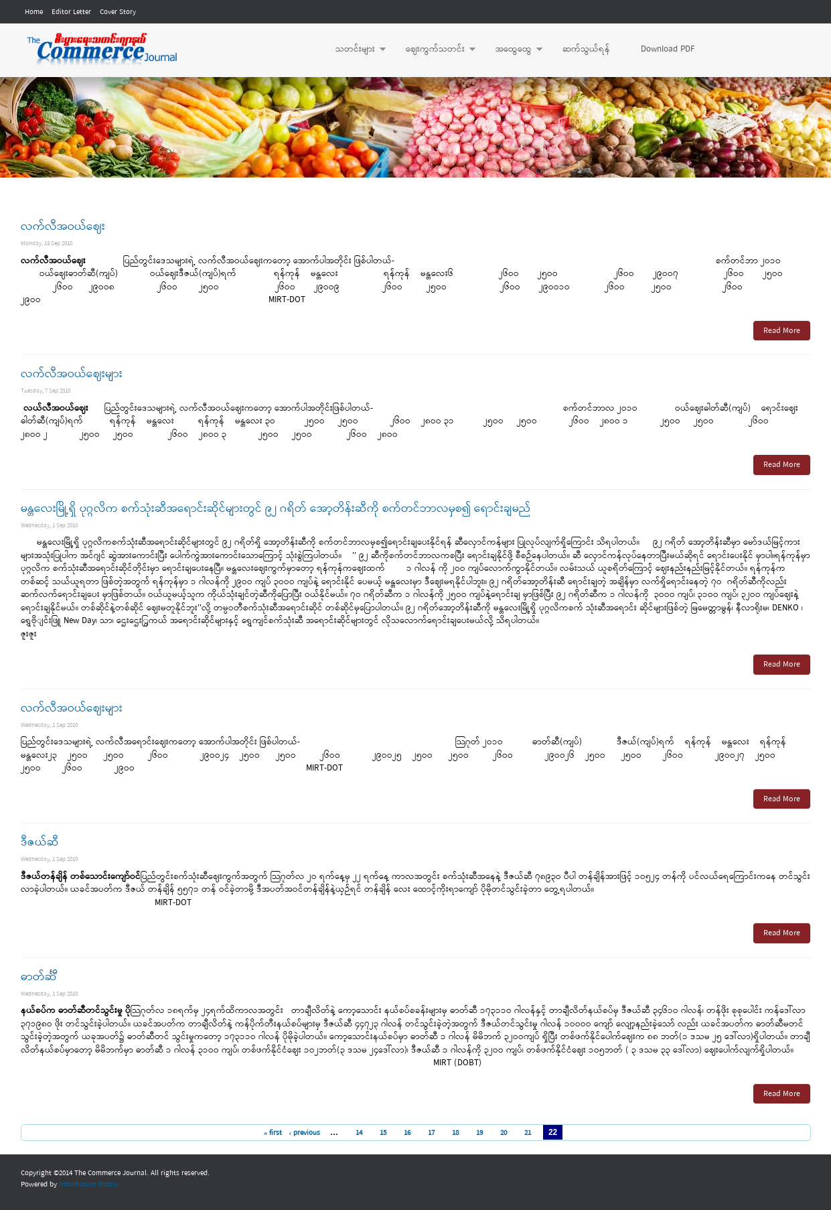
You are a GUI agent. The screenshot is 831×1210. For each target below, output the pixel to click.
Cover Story (118, 12)
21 (527, 1133)
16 (407, 1133)
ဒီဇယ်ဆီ (40, 842)
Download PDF (667, 49)
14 (359, 1133)
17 (431, 1133)
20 (503, 1133)
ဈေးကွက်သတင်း (433, 49)
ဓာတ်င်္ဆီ (39, 977)
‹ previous (304, 1133)
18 (455, 1133)
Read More (781, 331)
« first (273, 1133)
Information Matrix (89, 1185)
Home (34, 12)
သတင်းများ (354, 49)
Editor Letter (71, 12)
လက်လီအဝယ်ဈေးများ (72, 374)
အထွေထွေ (512, 49)
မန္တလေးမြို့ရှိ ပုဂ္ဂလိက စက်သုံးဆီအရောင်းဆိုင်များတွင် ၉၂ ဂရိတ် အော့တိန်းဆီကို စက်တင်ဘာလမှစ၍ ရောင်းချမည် (276, 509)
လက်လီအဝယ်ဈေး (63, 227)
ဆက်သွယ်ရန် (586, 49)
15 (383, 1133)
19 (479, 1133)
